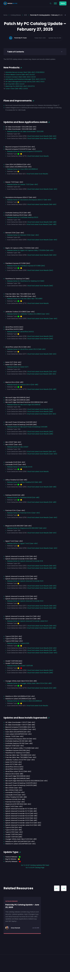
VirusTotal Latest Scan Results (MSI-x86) (41, 138)
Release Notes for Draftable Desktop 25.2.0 (22, 217)
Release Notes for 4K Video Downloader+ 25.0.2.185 (25, 131)
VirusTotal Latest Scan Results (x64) (40, 270)
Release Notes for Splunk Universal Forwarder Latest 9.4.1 (27, 621)
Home (5, 15)
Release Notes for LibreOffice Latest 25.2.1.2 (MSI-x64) (26, 349)
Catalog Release (15, 15)
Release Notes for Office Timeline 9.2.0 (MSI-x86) (24, 482)
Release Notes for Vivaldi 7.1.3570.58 (20, 666)
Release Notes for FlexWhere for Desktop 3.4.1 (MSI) (25, 281)
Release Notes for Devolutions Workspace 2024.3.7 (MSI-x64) (29, 200)
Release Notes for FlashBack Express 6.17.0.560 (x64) (26, 266)
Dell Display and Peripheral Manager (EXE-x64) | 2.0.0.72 (25, 79)
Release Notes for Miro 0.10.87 (17, 447)
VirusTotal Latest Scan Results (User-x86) (41, 224)
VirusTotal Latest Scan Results (38, 156)
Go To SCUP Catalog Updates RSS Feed (35, 865)
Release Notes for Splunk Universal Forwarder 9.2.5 (25, 581)
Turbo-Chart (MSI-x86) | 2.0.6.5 (16, 89)
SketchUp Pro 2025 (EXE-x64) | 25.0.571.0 (20, 86)
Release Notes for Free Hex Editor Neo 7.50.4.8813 (24, 299)
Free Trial (7, 967)
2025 (25, 15)
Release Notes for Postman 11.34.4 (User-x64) (23, 513)
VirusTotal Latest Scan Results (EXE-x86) (41, 389)
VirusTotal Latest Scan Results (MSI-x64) (41, 136)
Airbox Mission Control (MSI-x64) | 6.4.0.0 (20, 74)
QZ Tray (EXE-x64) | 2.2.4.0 (14, 84)
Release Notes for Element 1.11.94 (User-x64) (23, 235)
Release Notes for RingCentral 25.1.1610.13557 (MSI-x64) (26, 528)
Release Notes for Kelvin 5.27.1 (17, 367)
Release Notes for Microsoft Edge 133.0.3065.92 (23, 405)
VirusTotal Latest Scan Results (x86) (40, 339)
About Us (50, 967)
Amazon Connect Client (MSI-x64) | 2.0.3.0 (20, 77)
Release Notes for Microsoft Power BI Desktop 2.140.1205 (27, 427)
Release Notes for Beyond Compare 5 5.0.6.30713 (24, 151)
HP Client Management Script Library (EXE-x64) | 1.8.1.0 (24, 82)
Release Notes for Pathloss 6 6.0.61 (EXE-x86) (23, 497)
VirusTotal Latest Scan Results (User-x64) (42, 189)
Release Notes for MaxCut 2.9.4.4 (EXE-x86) (22, 385)
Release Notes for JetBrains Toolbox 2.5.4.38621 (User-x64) (28, 314)
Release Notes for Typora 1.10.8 (18, 643)
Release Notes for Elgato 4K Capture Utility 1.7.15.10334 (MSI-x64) (30, 250)
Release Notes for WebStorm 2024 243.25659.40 (24, 701)
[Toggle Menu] (55, 3)
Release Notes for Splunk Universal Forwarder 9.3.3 (25, 601)
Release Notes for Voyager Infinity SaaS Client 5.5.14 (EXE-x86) (29, 683)
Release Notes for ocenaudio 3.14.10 (19, 467)
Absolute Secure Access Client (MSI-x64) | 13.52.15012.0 (24, 72)
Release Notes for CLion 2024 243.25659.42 (22, 169)
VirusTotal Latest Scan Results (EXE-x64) (42, 372)
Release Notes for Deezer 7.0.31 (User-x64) (22, 184)
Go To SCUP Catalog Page (35, 867)
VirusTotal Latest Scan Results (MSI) (40, 286)
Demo (63, 3)
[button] (65, 15)
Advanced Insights (32, 967)
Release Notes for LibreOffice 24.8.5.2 (20, 332)
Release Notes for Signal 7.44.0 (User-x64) (22, 543)
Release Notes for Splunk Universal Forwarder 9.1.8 (25, 561)
